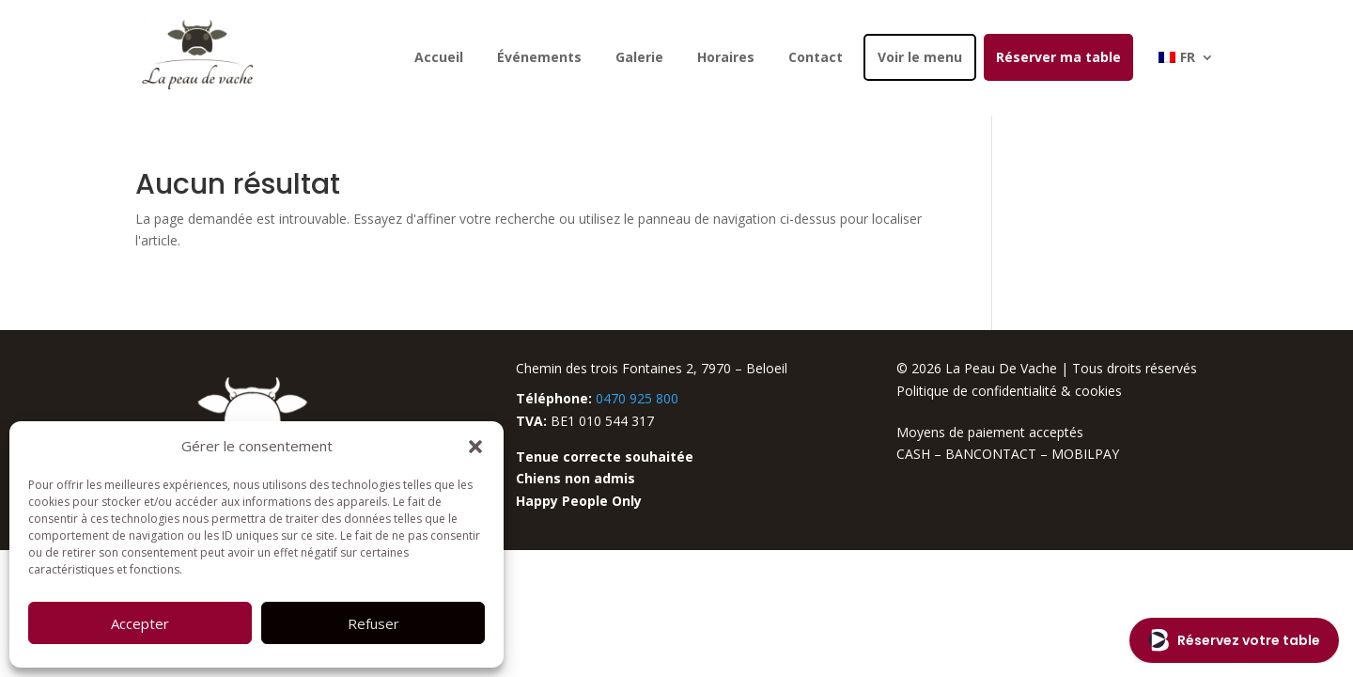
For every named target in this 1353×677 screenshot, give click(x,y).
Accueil (438, 57)
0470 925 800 (637, 398)
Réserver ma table (1058, 57)
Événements (539, 57)
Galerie (639, 57)
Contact (815, 57)
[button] (475, 446)
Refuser (373, 623)
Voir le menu (920, 57)
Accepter (140, 623)
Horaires (725, 57)
